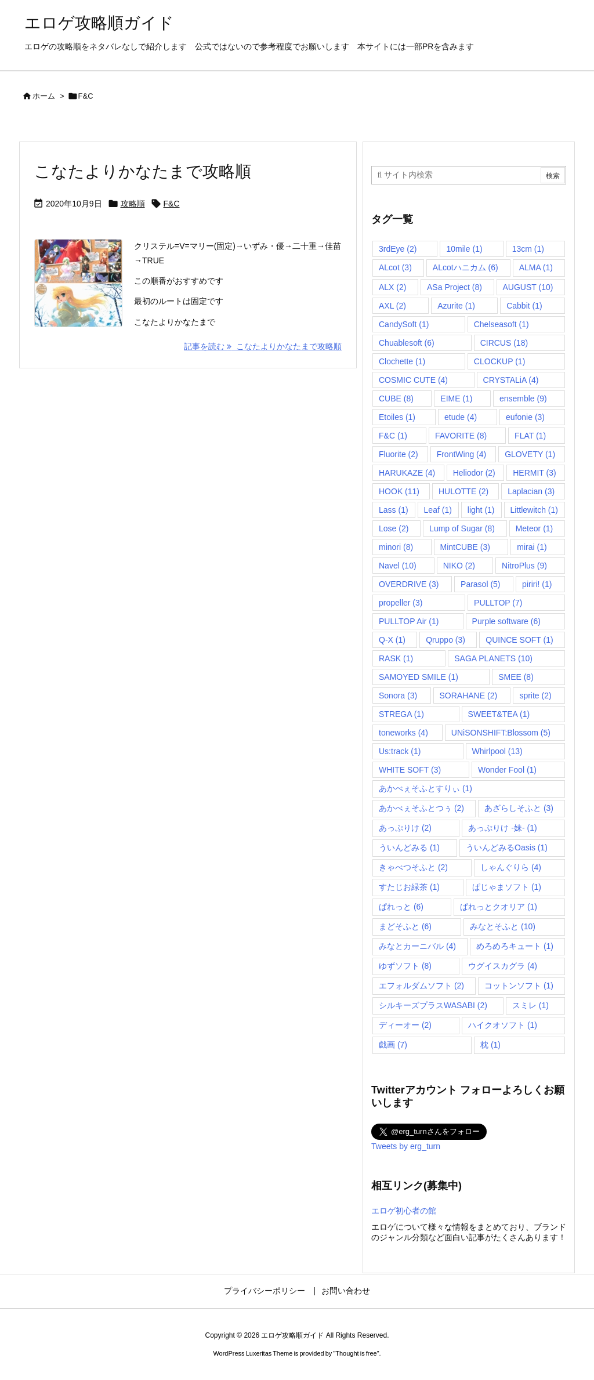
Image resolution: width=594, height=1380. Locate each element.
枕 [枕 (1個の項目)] (490, 1044)
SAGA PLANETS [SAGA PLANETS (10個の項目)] (493, 658)
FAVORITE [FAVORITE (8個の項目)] (461, 435)
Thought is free (355, 1353)
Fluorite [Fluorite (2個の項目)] (398, 454)
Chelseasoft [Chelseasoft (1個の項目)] (501, 324)
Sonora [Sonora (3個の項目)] (398, 695)
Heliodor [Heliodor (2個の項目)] (474, 472)
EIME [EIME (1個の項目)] (456, 398)
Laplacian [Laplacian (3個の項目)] (531, 491)
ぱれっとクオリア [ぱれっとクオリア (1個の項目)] (498, 906)
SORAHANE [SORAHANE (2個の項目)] (469, 695)
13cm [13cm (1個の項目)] (528, 248)
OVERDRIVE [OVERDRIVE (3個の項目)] (409, 584)
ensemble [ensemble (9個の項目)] (523, 398)
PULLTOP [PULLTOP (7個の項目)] (498, 602)
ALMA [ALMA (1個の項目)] (536, 267)
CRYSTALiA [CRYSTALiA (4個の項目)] (511, 380)
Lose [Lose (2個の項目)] (393, 528)
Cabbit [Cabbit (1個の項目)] (524, 305)
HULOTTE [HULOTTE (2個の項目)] (463, 491)
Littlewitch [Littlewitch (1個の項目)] (534, 510)
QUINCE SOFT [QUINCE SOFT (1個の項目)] (519, 639)
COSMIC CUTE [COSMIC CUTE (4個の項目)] (413, 380)
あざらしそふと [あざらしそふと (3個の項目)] (518, 808)
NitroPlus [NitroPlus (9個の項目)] (524, 565)
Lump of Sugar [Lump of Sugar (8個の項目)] (462, 528)
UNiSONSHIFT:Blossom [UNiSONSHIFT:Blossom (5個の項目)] (500, 732)
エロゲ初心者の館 (403, 1210)
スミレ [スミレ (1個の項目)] (530, 1005)
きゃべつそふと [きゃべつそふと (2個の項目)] (413, 867)
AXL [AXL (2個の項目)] (392, 305)
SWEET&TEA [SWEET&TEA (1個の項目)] (499, 714)
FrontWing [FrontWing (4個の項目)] (462, 454)
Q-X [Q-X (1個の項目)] (392, 639)
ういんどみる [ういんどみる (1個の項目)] (409, 847)
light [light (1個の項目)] (481, 510)
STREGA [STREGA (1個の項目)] (401, 714)
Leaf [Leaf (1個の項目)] (438, 510)
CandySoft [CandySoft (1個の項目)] (404, 324)
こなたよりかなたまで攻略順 (142, 171)
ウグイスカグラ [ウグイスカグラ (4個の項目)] (502, 965)
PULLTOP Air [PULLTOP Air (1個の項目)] (409, 621)
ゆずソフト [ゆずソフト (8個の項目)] (405, 965)
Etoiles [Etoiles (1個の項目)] (397, 417)
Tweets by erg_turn (405, 1146)
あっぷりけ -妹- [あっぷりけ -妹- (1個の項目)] (502, 827)
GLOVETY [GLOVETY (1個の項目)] (530, 454)
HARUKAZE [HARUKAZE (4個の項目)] (407, 472)
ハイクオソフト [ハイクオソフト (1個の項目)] (502, 1025)
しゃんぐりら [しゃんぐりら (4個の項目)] (510, 867)
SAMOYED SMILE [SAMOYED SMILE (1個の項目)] (418, 677)
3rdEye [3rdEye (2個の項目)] (397, 248)
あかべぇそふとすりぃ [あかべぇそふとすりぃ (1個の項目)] (425, 788)
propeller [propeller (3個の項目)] (400, 602)
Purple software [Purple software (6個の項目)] (506, 621)
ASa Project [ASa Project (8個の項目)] (454, 287)
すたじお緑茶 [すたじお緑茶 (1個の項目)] (409, 887)
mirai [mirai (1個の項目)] (531, 547)
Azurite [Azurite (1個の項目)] (456, 305)
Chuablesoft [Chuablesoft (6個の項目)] (406, 342)
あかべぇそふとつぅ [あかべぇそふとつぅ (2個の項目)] (421, 808)
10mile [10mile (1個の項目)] (464, 248)
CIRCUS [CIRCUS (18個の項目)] (504, 342)
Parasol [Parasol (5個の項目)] (480, 584)
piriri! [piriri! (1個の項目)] (537, 584)
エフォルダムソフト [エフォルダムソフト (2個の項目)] (421, 985)
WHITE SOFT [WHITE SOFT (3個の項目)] (410, 769)
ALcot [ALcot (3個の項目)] (395, 267)
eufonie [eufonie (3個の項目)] (525, 417)
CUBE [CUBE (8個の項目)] (396, 398)
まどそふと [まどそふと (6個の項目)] (405, 926)
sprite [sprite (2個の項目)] (535, 695)
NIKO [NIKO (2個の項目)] (459, 565)
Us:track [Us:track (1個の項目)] (400, 751)
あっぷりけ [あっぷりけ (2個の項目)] (405, 827)
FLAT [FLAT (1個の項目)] (530, 435)
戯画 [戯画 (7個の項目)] (393, 1044)
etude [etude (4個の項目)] (460, 417)
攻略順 (133, 203)
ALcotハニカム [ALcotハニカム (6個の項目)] (465, 267)
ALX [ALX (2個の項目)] (392, 287)
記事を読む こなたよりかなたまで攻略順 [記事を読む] (263, 346)
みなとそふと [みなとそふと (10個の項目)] (502, 926)
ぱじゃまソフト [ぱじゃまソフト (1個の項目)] (506, 887)
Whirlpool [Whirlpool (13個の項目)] (497, 751)
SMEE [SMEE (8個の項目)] (516, 677)
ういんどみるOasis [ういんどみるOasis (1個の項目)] (507, 847)
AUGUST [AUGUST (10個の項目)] (528, 287)
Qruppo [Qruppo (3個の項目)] (445, 639)
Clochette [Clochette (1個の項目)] (402, 361)
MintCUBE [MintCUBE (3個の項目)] (465, 547)
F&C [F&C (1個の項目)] (393, 435)
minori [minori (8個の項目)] (396, 547)
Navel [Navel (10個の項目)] (397, 565)
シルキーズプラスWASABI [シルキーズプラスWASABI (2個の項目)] (433, 1005)
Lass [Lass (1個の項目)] (393, 510)
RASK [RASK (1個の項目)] (396, 658)
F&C (172, 203)
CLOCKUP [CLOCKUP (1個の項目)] (499, 361)
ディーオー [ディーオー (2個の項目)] (405, 1025)
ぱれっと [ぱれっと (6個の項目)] (401, 906)
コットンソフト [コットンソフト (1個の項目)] (518, 985)
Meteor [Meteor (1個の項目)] (534, 528)
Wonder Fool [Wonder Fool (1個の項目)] (507, 769)
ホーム (43, 96)
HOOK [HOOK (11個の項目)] (399, 491)
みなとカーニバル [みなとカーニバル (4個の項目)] (417, 946)
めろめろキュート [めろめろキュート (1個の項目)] (514, 946)
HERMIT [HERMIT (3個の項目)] (534, 472)
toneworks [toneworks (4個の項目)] (403, 732)
